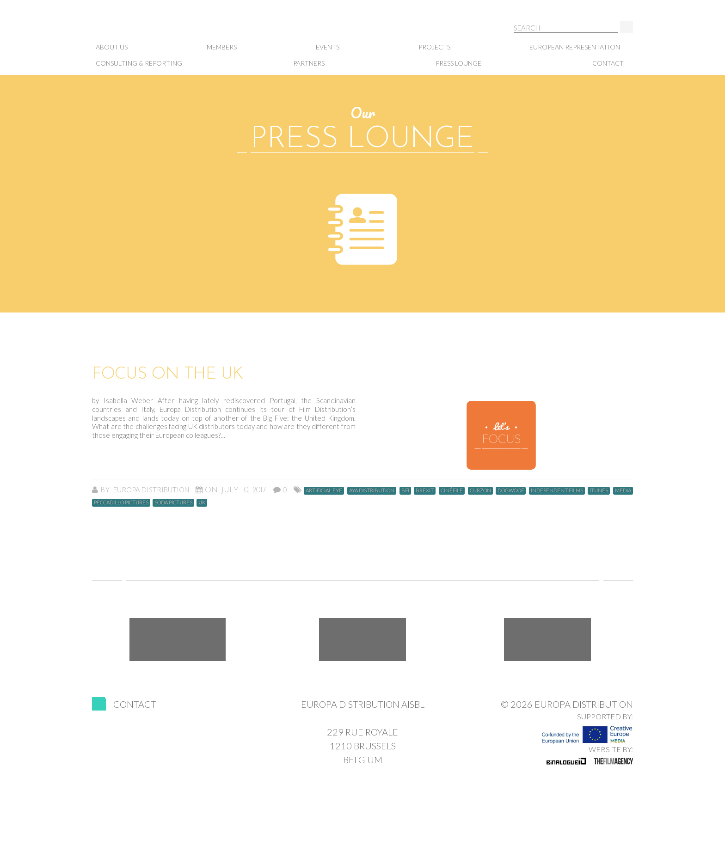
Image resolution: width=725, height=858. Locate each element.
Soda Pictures (173, 502)
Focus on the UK (167, 374)
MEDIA (623, 490)
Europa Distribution (138, 28)
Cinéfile (452, 490)
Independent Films (557, 490)
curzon (480, 490)
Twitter (362, 639)
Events (327, 47)
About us (112, 47)
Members (222, 47)
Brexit (425, 490)
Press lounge (458, 63)
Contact (608, 63)
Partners (309, 63)
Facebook (177, 639)
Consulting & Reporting (139, 63)
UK (201, 502)
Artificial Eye (324, 490)
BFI (405, 490)
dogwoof (511, 490)
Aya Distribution (371, 490)
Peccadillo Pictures (121, 502)
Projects (434, 47)
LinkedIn (547, 639)
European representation (574, 47)
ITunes (599, 490)
